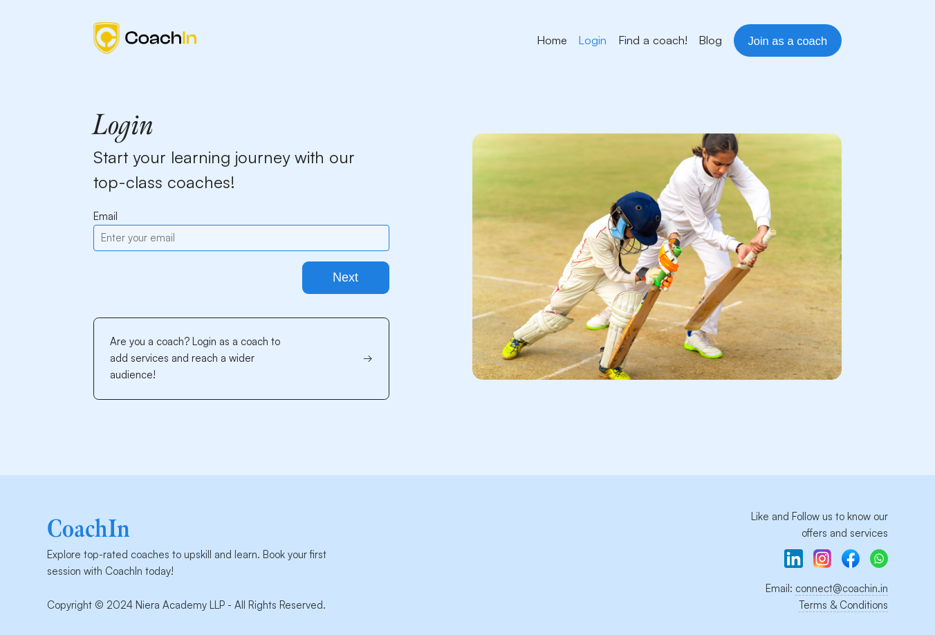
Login (592, 40)
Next (345, 277)
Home (552, 40)
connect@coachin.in (841, 588)
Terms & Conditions (843, 604)
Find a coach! (652, 40)
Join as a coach (788, 41)
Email (105, 216)
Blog (710, 40)
